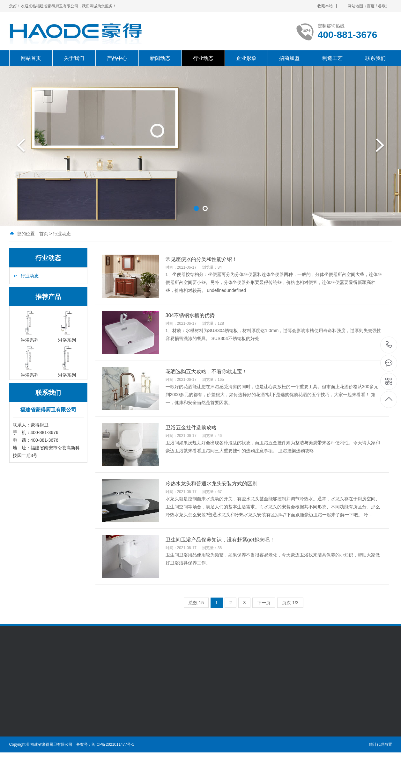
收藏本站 (325, 6)
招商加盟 (289, 58)
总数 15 (196, 602)
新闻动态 (160, 58)
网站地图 (355, 6)
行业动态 (203, 58)
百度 (371, 6)
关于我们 (74, 58)
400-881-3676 (389, 345)
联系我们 (375, 58)
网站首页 (31, 58)
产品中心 (117, 58)
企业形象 (246, 58)
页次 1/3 (290, 602)
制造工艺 (332, 58)
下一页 (264, 602)
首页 (43, 233)
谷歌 (382, 6)
